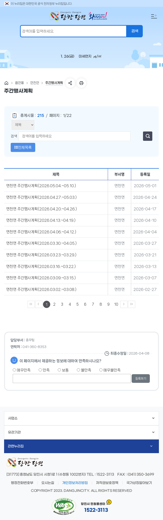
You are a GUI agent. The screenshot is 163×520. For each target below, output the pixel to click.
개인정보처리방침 (75, 483)
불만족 (84, 370)
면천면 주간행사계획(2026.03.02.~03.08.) (41, 289)
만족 (44, 370)
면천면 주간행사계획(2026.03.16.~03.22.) (41, 266)
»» (131, 304)
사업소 (81, 418)
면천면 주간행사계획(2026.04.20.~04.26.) (41, 209)
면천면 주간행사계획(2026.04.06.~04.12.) (41, 232)
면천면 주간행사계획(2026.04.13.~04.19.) (40, 220)
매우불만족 (109, 370)
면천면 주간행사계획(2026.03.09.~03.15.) (41, 278)
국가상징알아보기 (139, 483)
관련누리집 (80, 446)
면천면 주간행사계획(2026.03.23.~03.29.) (41, 255)
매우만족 (21, 370)
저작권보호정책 (107, 483)
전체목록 (23, 147)
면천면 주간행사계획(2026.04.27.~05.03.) (41, 197)
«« (31, 304)
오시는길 (47, 483)
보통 (63, 370)
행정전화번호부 (22, 483)
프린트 (81, 83)
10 (116, 304)
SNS (70, 83)
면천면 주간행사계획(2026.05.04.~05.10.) (41, 186)
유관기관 (81, 432)
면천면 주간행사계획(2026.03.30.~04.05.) (41, 243)
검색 (14, 136)
